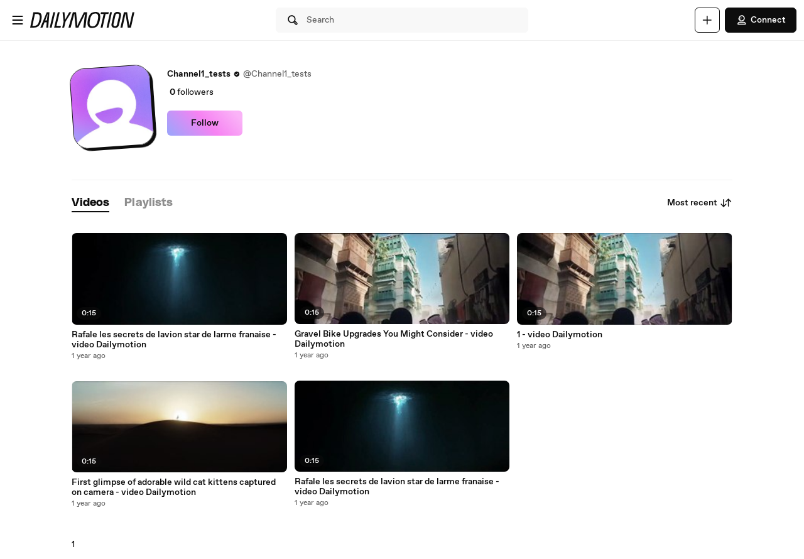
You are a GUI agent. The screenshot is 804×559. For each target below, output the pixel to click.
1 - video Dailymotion (559, 335)
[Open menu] (18, 20)
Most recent (699, 203)
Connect (761, 20)
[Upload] (707, 20)
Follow (205, 123)
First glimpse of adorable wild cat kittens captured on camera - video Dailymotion (174, 487)
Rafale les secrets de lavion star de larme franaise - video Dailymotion (174, 340)
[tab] (90, 203)
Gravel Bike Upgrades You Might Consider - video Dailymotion (394, 339)
